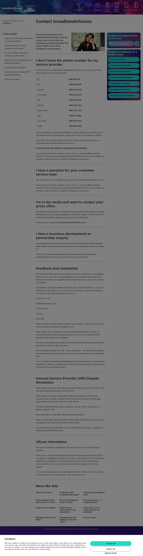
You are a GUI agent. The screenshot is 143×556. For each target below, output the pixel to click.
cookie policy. (45, 549)
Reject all (111, 549)
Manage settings (111, 553)
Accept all (110, 544)
